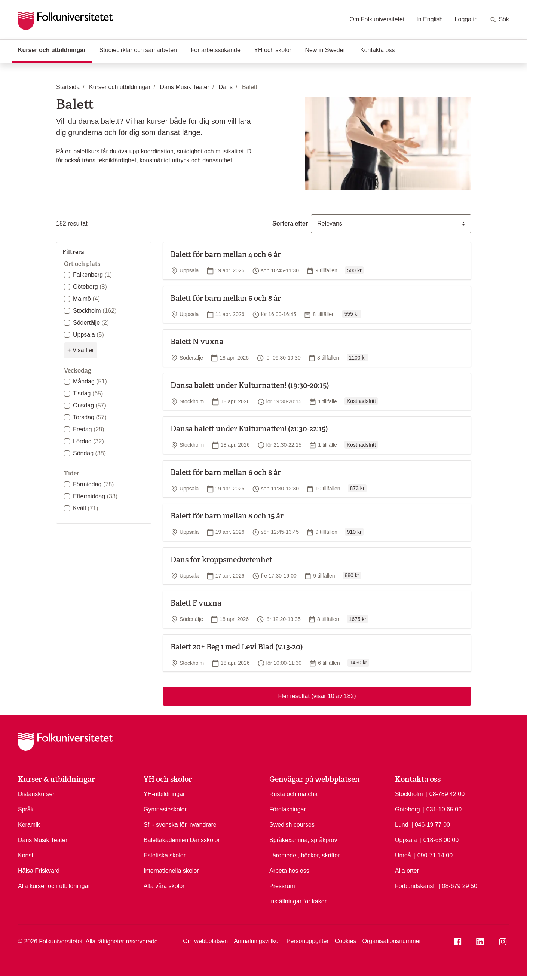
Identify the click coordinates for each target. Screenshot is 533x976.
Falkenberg (92, 275)
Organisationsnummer (391, 941)
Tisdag (88, 393)
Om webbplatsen (205, 941)
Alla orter (407, 871)
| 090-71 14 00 (433, 855)
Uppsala (88, 334)
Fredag (88, 429)
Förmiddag (93, 484)
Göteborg (90, 287)
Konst (25, 855)
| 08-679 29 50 (458, 885)
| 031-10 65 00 (442, 809)
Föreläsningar (287, 809)
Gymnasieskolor (165, 809)
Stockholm (95, 311)
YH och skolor (272, 50)
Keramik (29, 825)
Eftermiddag (95, 496)
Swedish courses (292, 825)
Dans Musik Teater (42, 840)
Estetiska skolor (165, 855)
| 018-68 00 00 (439, 839)
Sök (499, 20)
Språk (26, 809)
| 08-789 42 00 (445, 793)
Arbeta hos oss (289, 871)
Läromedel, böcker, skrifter (304, 855)
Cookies (345, 941)
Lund (401, 825)
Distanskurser (36, 794)
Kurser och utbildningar (55, 49)
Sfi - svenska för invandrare (180, 825)
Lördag (88, 441)
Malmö (86, 299)
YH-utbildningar (164, 794)
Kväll (85, 508)
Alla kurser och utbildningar (54, 886)
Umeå (403, 855)
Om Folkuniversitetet (377, 19)
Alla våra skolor (164, 886)
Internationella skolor (171, 871)
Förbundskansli (415, 886)
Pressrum (282, 886)
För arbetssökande (215, 50)
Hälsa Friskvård (38, 871)
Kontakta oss (377, 50)
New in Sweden (325, 50)
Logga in (466, 19)
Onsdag (89, 405)
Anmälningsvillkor (257, 941)
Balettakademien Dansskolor (182, 840)
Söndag (89, 453)
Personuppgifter (308, 941)
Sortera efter (290, 223)
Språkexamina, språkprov (303, 840)
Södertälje (91, 322)
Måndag (90, 381)
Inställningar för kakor (298, 901)
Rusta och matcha (293, 794)
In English (429, 19)
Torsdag (90, 417)
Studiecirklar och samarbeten (138, 50)
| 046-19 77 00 (430, 824)
